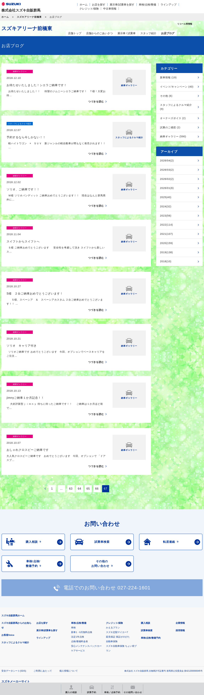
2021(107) (166, 233)
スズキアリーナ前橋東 (29, 17)
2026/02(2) (167, 179)
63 (71, 439)
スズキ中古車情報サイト (20, 657)
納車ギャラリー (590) (173, 136)
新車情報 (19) (168, 77)
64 (79, 439)
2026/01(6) (167, 188)
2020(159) (166, 243)
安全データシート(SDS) (13, 621)
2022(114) (166, 224)
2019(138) (166, 252)
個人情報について (68, 621)
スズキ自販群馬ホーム (12, 566)
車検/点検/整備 (147, 4)
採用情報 (180, 581)
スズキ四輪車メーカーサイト (20, 639)
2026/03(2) (167, 169)
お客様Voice (7, 585)
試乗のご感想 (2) (170, 127)
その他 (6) (166, 95)
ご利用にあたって (42, 621)
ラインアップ (169, 4)
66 (97, 439)
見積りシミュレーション (64, 639)
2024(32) (165, 206)
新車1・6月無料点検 (81, 582)
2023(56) (165, 215)
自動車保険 (112, 592)
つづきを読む (96, 95)
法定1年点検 (77, 587)
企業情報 (180, 573)
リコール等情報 (152, 639)
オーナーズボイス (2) (173, 118)
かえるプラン (113, 578)
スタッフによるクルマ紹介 (15, 593)
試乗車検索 (146, 581)
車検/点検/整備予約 (151, 588)
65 (88, 439)
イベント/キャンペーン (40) (177, 86)
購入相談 (145, 573)
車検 (73, 578)
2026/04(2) (167, 160)
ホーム (84, 4)
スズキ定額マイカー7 (117, 582)
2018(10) (165, 261)
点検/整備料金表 (79, 592)
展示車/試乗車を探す (122, 4)
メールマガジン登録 (108, 639)
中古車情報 (109, 8)
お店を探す (98, 4)
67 (105, 439)
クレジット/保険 (89, 8)
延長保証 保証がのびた (118, 587)
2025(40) (165, 197)
